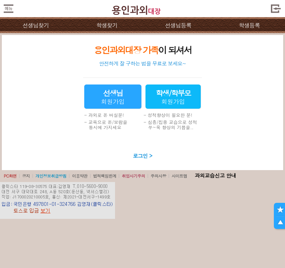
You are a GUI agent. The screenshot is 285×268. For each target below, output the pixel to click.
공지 (26, 176)
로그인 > (142, 155)
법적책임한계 (105, 176)
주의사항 (158, 176)
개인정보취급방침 (50, 176)
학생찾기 (107, 25)
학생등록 (249, 25)
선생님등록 (178, 25)
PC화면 (10, 176)
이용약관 (80, 176)
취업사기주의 (133, 176)
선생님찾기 (35, 25)
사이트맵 (179, 176)
